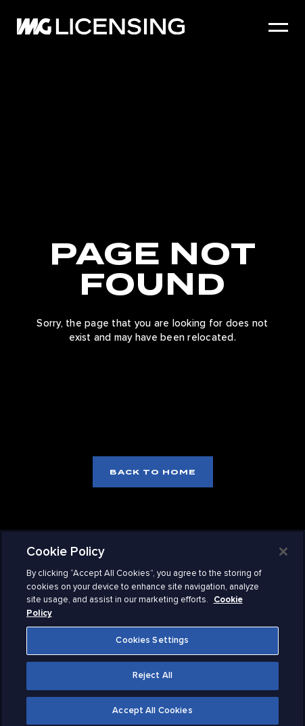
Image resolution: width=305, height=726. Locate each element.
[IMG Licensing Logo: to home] (101, 26)
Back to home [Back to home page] (153, 472)
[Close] (283, 554)
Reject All (152, 677)
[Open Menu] (278, 27)
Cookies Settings (152, 642)
